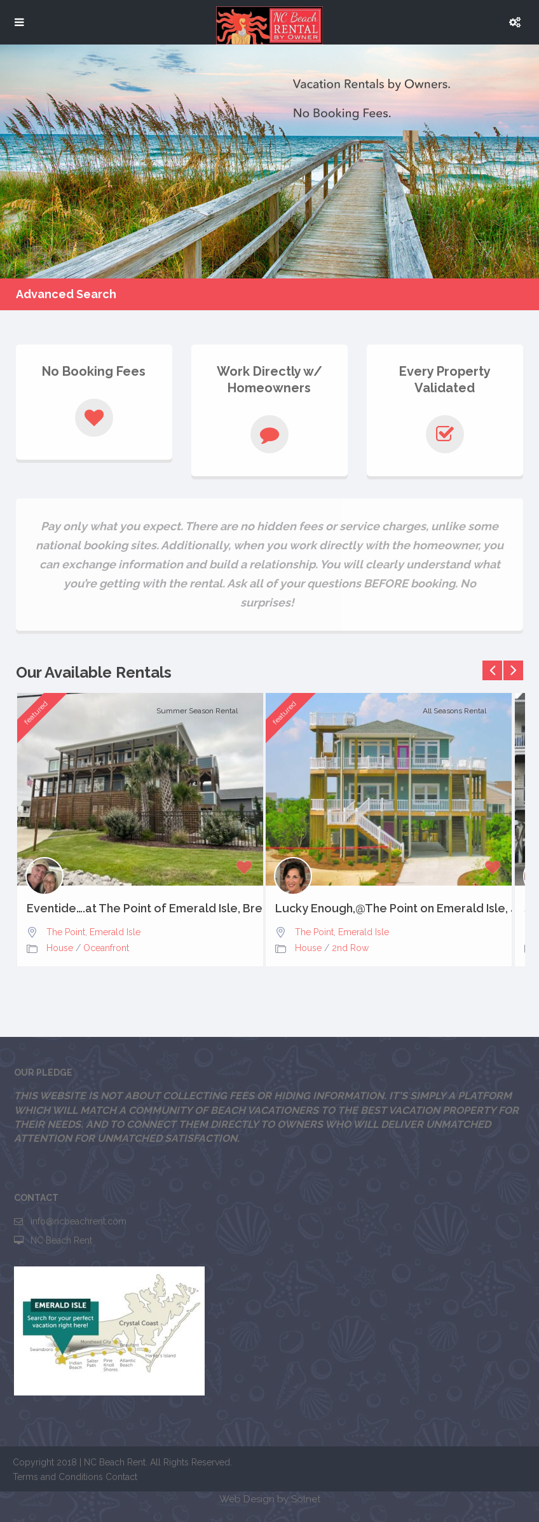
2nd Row (350, 948)
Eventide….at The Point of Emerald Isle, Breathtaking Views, (140, 908)
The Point (65, 932)
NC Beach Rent (61, 1240)
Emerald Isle (115, 932)
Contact (121, 1477)
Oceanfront (106, 948)
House (59, 948)
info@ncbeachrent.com (78, 1221)
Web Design (247, 1499)
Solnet (305, 1499)
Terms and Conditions (58, 1477)
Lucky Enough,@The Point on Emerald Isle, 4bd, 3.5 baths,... (388, 908)
